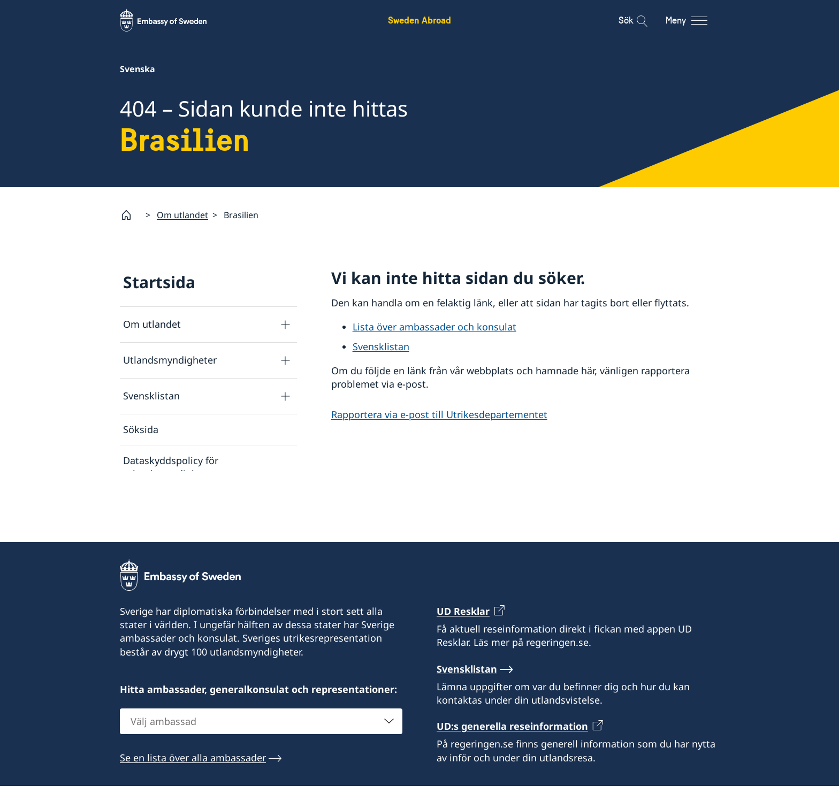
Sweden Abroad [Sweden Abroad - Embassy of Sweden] (419, 20)
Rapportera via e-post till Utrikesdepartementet (439, 414)
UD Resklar (463, 655)
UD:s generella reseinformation (512, 770)
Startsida (159, 282)
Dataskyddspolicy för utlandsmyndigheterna (175, 467)
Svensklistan (151, 396)
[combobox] (261, 765)
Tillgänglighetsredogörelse (184, 536)
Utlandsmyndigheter (170, 360)
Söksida (140, 429)
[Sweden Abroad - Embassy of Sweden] (173, 20)
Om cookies (150, 505)
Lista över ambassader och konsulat (434, 327)
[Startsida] (130, 215)
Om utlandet (182, 215)
